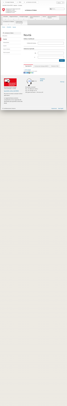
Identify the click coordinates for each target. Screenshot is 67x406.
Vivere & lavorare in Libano (35, 18)
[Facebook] (24, 368)
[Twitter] (26, 368)
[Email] (32, 368)
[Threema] (29, 368)
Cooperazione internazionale (21, 23)
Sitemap (62, 377)
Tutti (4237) (27, 66)
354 (54, 69)
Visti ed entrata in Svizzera (53, 18)
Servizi (44, 18)
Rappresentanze (13, 18)
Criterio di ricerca (31, 43)
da (35, 53)
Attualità (5, 18)
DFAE (20, 2)
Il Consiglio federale (9, 2)
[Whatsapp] (31, 368)
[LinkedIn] (28, 368)
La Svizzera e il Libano (8, 23)
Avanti (58, 69)
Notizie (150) (54, 66)
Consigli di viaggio (24, 18)
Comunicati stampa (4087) (41, 66)
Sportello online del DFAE (11, 387)
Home (3, 27)
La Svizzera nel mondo (31, 2)
